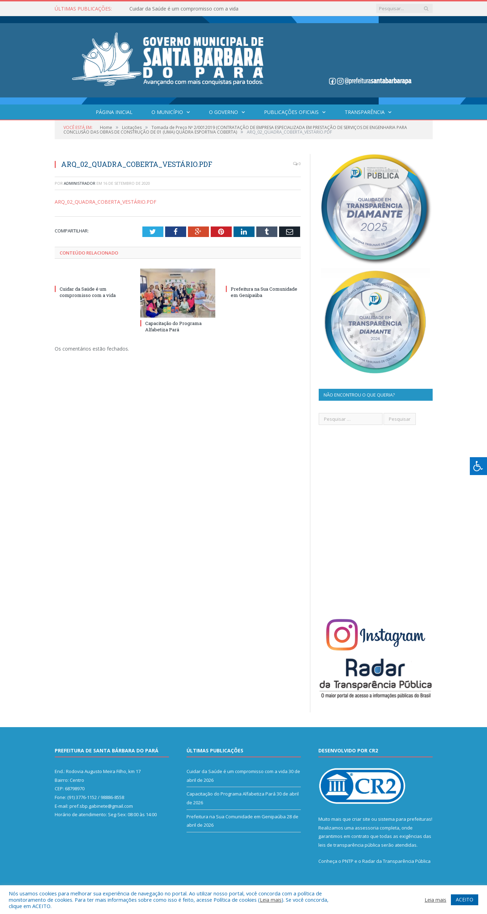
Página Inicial (114, 112)
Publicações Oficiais (291, 112)
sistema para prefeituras (404, 819)
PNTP (347, 861)
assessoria (367, 828)
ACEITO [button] (464, 899)
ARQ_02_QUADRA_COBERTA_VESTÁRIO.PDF (105, 201)
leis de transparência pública (349, 845)
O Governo (223, 112)
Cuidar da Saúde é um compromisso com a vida (183, 9)
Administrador (79, 183)
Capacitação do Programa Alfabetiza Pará (173, 326)
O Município (167, 112)
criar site (361, 819)
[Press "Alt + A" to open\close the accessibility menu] (478, 466)
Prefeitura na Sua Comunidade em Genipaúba (236, 816)
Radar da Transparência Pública (396, 861)
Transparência (365, 112)
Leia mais (271, 899)
